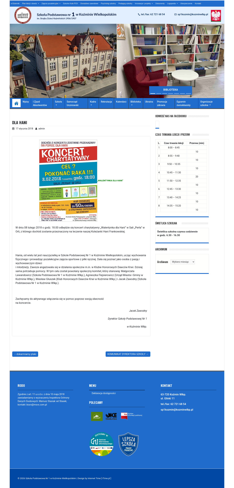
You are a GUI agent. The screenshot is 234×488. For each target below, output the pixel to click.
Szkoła (58, 101)
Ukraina (149, 101)
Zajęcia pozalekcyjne (50, 3)
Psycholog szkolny (108, 3)
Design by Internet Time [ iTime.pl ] (96, 478)
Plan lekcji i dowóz (29, 3)
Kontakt (198, 3)
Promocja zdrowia (162, 103)
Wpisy (26, 101)
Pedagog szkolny (125, 3)
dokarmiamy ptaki (26, 354)
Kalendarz (121, 101)
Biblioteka (136, 101)
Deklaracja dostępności (104, 393)
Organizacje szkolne (206, 103)
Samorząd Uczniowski (72, 103)
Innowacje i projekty (143, 3)
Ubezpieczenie (186, 3)
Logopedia (171, 3)
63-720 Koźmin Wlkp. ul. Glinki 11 (173, 396)
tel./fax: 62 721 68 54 (153, 14)
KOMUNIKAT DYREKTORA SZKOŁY (126, 354)
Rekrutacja (106, 101)
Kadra (93, 101)
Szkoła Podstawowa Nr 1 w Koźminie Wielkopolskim (52, 478)
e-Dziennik (15, 3)
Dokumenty (160, 3)
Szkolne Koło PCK (70, 3)
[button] (125, 61)
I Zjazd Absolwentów (40, 103)
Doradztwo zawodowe (89, 3)
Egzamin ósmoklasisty (183, 103)
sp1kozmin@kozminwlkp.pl (193, 14)
